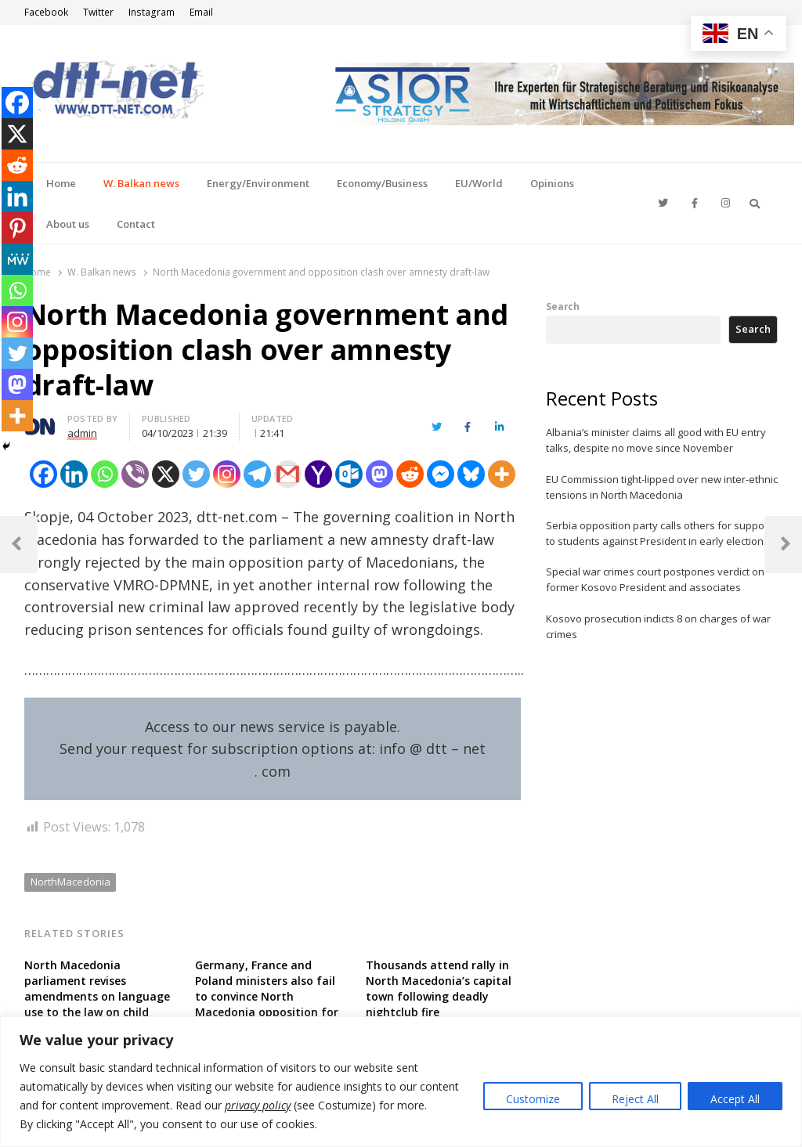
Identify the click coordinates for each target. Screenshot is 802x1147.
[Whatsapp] (104, 474)
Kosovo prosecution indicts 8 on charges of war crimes (658, 626)
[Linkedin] (74, 474)
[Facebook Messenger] (440, 474)
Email (201, 12)
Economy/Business (382, 183)
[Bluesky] (471, 474)
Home (61, 183)
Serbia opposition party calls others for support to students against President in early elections (658, 533)
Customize (533, 1098)
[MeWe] (17, 259)
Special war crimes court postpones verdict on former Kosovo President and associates (655, 579)
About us (67, 224)
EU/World (479, 183)
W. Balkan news (141, 183)
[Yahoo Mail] (318, 474)
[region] (401, 1081)
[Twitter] (196, 474)
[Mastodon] (379, 474)
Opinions (552, 183)
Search (563, 306)
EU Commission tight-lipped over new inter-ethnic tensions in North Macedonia (662, 487)
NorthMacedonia (70, 882)
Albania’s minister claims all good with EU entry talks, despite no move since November (656, 440)
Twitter (98, 12)
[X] (165, 474)
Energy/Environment (258, 183)
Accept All (735, 1098)
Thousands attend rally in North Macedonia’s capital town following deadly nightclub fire (438, 988)
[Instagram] (226, 474)
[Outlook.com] (349, 474)
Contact (136, 224)
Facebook (46, 12)
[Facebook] (43, 474)
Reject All (635, 1098)
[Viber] (135, 474)
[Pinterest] (17, 227)
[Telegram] (257, 474)
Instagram (151, 12)
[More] (501, 474)
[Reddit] (410, 474)
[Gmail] (288, 474)
